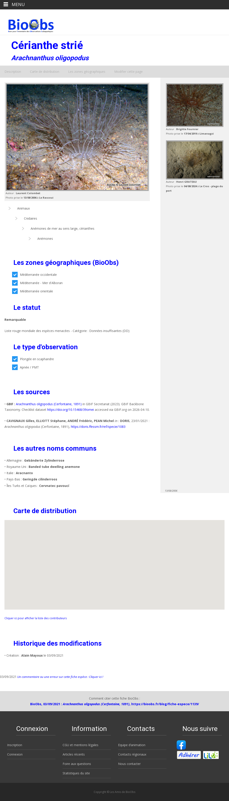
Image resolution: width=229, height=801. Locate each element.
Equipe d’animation (131, 745)
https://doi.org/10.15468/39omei (70, 409)
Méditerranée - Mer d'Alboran (37, 283)
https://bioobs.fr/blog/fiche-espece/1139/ (165, 704)
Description (12, 71)
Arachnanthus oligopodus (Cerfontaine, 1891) (49, 404)
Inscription (14, 745)
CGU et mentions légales (80, 745)
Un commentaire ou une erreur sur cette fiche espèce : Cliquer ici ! (60, 677)
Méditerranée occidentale (34, 274)
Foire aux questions (77, 764)
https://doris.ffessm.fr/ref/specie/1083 (98, 426)
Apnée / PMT (25, 367)
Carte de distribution (44, 71)
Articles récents (74, 754)
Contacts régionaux (132, 754)
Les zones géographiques (86, 71)
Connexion (15, 754)
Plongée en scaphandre (33, 359)
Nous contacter (129, 764)
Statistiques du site (76, 773)
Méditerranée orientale (32, 291)
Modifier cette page (128, 71)
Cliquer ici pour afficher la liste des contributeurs (35, 618)
